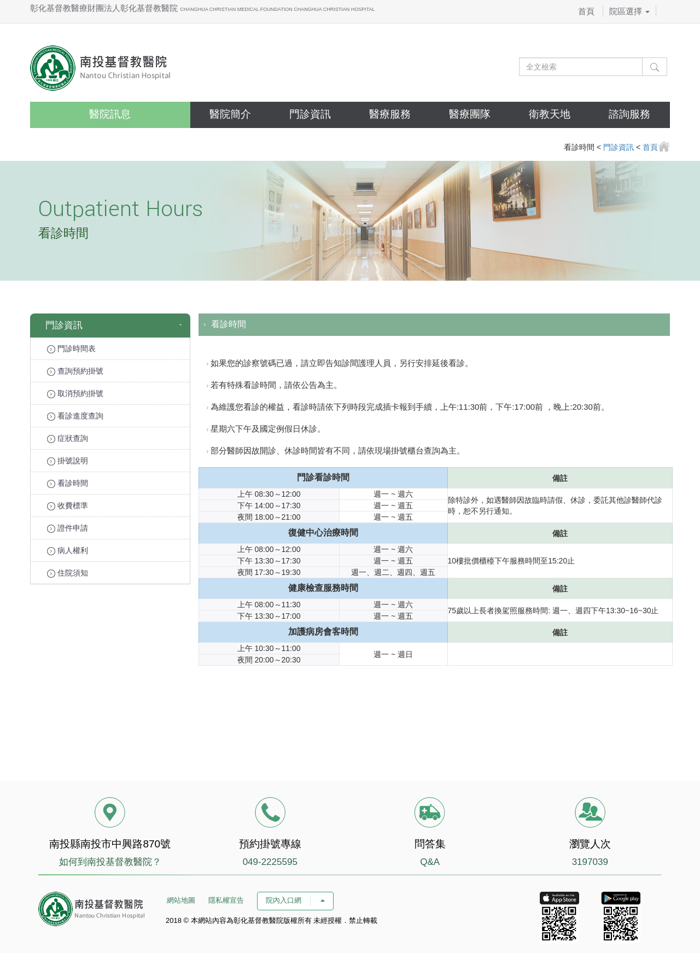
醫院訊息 (110, 114)
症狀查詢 (67, 438)
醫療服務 (390, 114)
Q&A (430, 862)
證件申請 (67, 528)
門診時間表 (71, 348)
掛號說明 (67, 461)
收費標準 (67, 505)
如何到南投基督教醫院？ (110, 862)
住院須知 (67, 573)
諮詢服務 (629, 114)
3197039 (590, 862)
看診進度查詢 (75, 416)
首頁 (586, 11)
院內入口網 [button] (295, 900)
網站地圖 (181, 900)
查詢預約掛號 (75, 371)
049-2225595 (270, 862)
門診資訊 (310, 114)
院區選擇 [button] (629, 11)
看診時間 (67, 483)
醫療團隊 (470, 114)
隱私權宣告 (226, 900)
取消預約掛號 (75, 393)
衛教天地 (549, 114)
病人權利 (67, 550)
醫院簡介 (230, 114)
